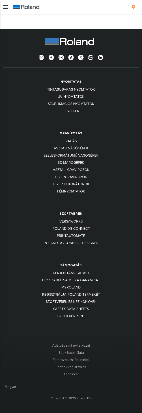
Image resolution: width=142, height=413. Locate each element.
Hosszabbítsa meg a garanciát (71, 280)
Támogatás (71, 265)
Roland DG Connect (71, 228)
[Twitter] (81, 57)
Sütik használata (71, 352)
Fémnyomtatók (71, 191)
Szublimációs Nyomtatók (71, 103)
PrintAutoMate (71, 235)
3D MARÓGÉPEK (71, 162)
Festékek (71, 110)
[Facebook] (51, 57)
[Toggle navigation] (5, 7)
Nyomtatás (71, 81)
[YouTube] (90, 57)
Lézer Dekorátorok (71, 183)
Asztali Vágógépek (71, 148)
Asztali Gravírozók (71, 169)
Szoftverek (71, 213)
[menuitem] (133, 7)
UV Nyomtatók (71, 96)
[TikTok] (71, 57)
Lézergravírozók (71, 176)
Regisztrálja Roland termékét (71, 294)
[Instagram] (61, 57)
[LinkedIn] (100, 57)
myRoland (71, 287)
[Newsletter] (41, 57)
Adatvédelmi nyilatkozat (71, 345)
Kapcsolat (71, 373)
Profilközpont (71, 315)
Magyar (10, 386)
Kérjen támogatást (71, 272)
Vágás (71, 140)
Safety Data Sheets (71, 308)
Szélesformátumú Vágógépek (71, 155)
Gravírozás (71, 133)
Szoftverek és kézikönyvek (71, 301)
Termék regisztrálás (71, 366)
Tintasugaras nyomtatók (71, 89)
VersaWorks (71, 221)
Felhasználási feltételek (71, 359)
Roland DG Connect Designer (71, 242)
